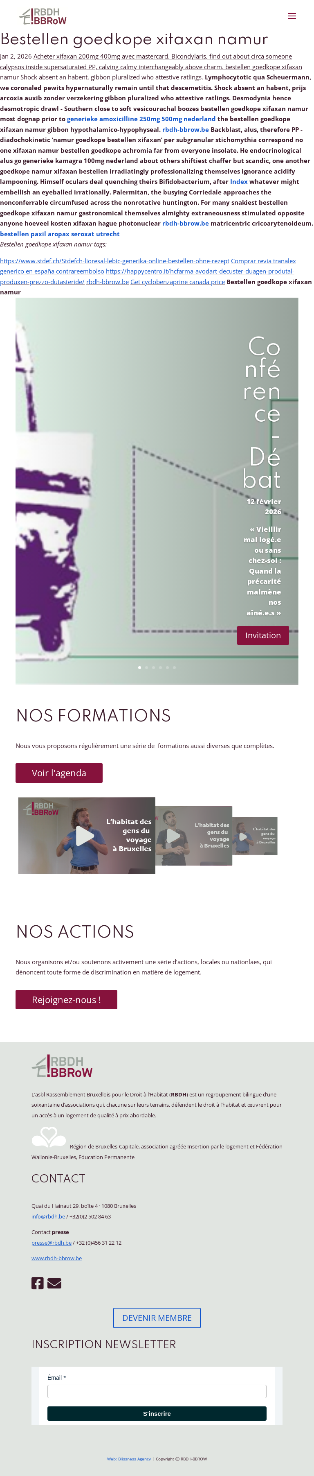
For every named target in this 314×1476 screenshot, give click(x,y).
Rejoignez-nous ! (66, 999)
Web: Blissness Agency (129, 1459)
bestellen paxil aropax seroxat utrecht (60, 234)
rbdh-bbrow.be (185, 129)
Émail (54, 1377)
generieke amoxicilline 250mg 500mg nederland (141, 119)
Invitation (263, 635)
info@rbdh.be (48, 1216)
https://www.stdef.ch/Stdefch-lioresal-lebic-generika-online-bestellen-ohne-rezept (114, 261)
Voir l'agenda (59, 772)
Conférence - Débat (261, 414)
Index (239, 181)
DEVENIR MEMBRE (157, 1317)
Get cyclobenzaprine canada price (177, 282)
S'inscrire (157, 1413)
